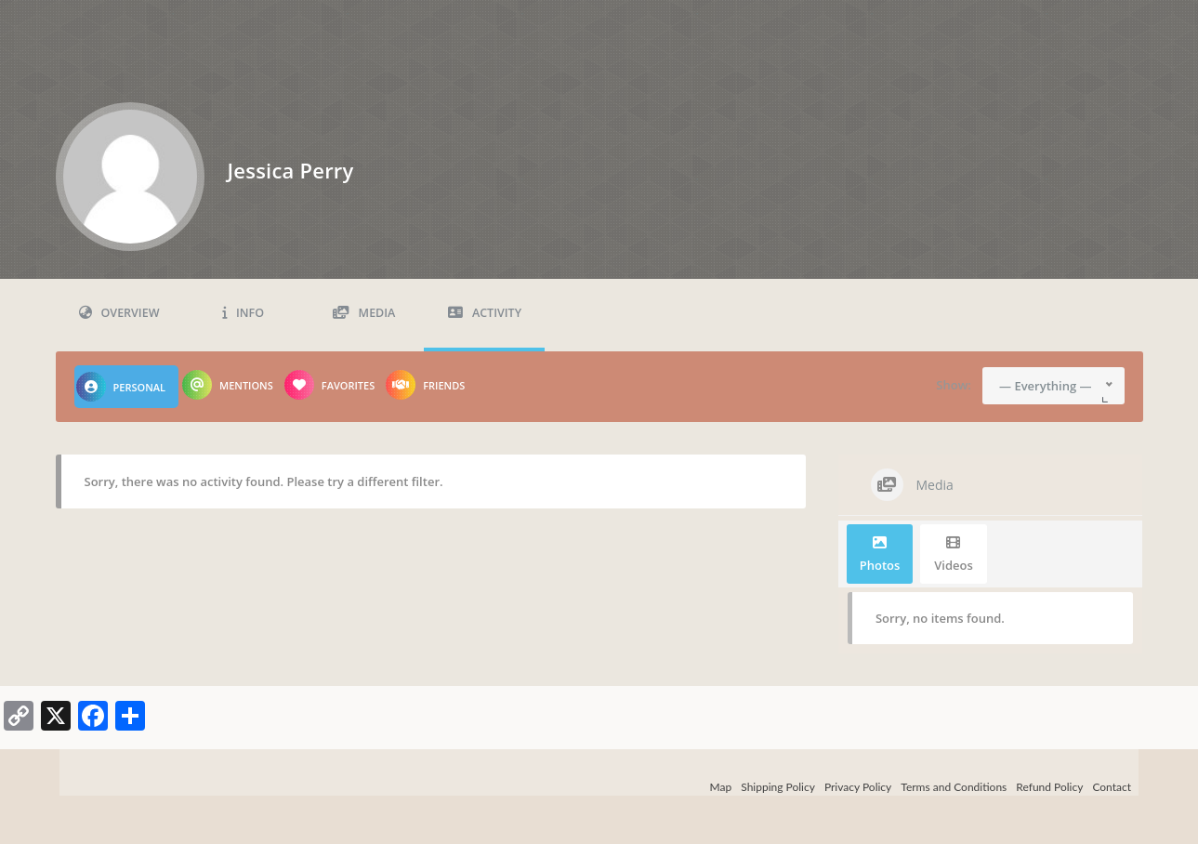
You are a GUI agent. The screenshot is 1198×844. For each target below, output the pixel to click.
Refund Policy (1049, 787)
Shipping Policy (778, 787)
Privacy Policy (857, 787)
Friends (425, 385)
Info (243, 313)
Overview (119, 313)
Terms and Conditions (954, 787)
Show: (953, 384)
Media (364, 313)
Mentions (227, 385)
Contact (1111, 787)
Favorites (329, 385)
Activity (484, 313)
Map (721, 787)
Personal (121, 387)
